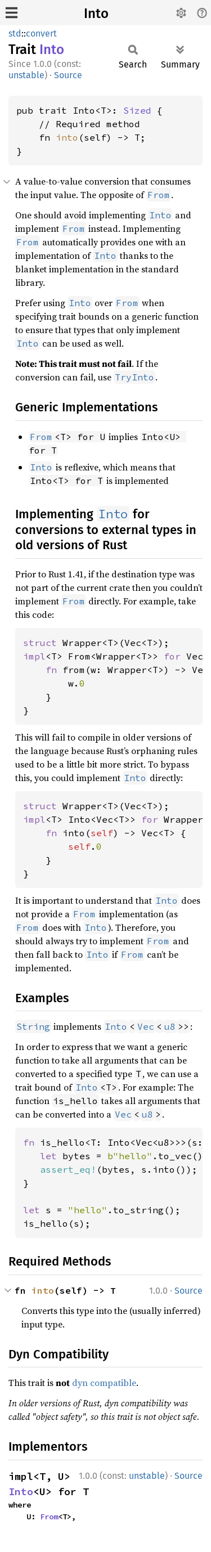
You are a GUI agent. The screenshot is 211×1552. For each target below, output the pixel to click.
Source (68, 75)
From (49, 1516)
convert (41, 33)
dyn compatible (104, 1382)
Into (96, 13)
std (14, 33)
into (67, 137)
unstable (26, 75)
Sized (137, 110)
